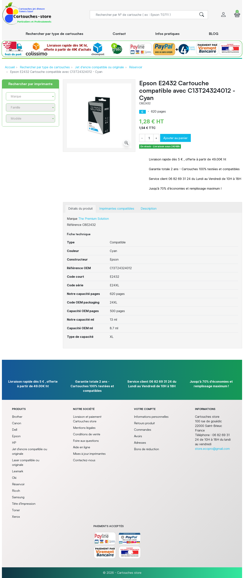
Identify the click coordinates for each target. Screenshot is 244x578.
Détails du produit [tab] (80, 208)
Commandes (142, 429)
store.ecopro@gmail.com (212, 449)
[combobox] (30, 96)
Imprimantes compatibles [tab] (116, 208)
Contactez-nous (84, 460)
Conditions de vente (86, 434)
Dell (14, 429)
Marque (72, 219)
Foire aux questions (86, 441)
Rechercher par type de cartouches (45, 67)
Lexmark (17, 471)
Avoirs (138, 436)
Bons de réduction (146, 449)
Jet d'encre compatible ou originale (99, 67)
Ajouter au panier (175, 138)
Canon (16, 423)
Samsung (18, 497)
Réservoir (135, 67)
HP (14, 442)
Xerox (16, 516)
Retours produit (144, 423)
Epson (16, 436)
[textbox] (29, 96)
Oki (14, 478)
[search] (201, 14)
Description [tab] (149, 208)
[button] (237, 15)
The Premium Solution (93, 219)
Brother (17, 417)
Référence (74, 225)
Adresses (140, 442)
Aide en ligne (81, 447)
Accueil (10, 67)
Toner (16, 510)
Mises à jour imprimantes (89, 454)
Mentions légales (84, 428)
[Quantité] (149, 138)
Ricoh (16, 491)
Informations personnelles (151, 417)
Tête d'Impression (23, 504)
